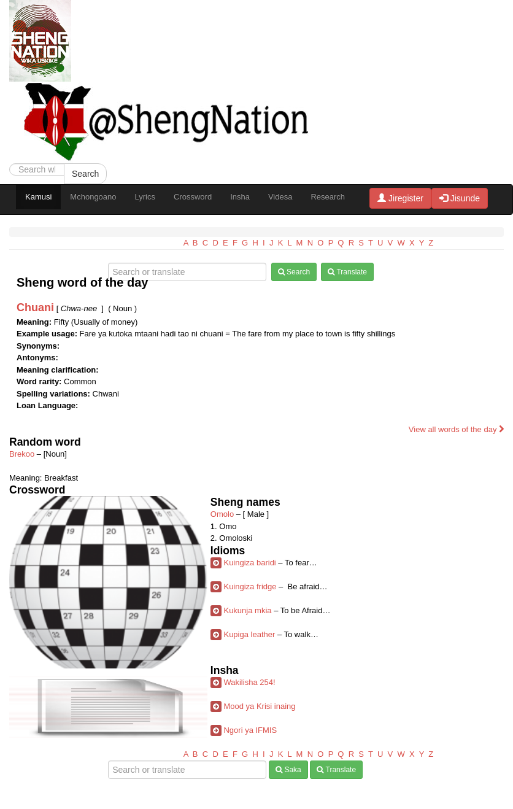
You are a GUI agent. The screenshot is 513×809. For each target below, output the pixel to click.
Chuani (35, 307)
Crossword (193, 196)
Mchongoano (93, 196)
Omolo (222, 514)
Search (85, 174)
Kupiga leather (249, 634)
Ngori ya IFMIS (250, 730)
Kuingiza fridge (249, 586)
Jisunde (459, 198)
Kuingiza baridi (249, 562)
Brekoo (21, 454)
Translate (347, 272)
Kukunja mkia (247, 610)
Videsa (280, 196)
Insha (240, 196)
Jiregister (400, 198)
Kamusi (38, 196)
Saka (288, 769)
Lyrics (145, 196)
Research (327, 196)
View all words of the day (456, 429)
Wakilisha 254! (249, 682)
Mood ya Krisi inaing (259, 706)
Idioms (227, 550)
